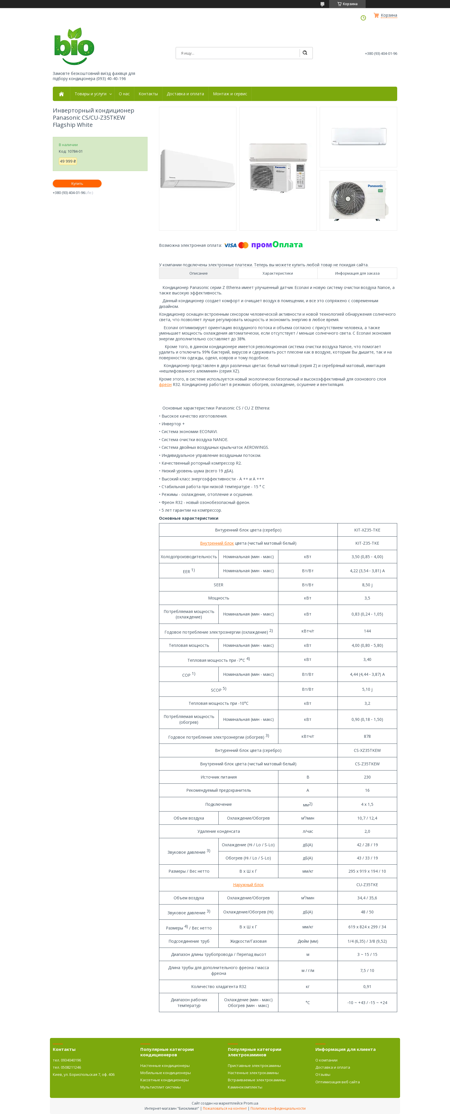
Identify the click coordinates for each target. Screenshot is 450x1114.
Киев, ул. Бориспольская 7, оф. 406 (84, 1074)
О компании (326, 1060)
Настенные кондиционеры (165, 1065)
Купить (77, 183)
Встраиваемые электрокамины (257, 1079)
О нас (124, 93)
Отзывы (322, 1074)
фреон (165, 384)
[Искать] (305, 53)
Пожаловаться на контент (225, 1108)
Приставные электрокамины (254, 1065)
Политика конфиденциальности (278, 1108)
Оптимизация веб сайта (337, 1081)
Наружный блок (248, 884)
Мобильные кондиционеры (165, 1072)
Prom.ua (251, 1103)
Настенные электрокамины (253, 1072)
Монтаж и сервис (230, 93)
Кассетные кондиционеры (164, 1079)
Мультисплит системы (160, 1087)
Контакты (148, 93)
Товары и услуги (90, 93)
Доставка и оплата (185, 93)
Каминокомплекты (245, 1087)
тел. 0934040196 (67, 1060)
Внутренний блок (217, 543)
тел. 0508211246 (67, 1067)
